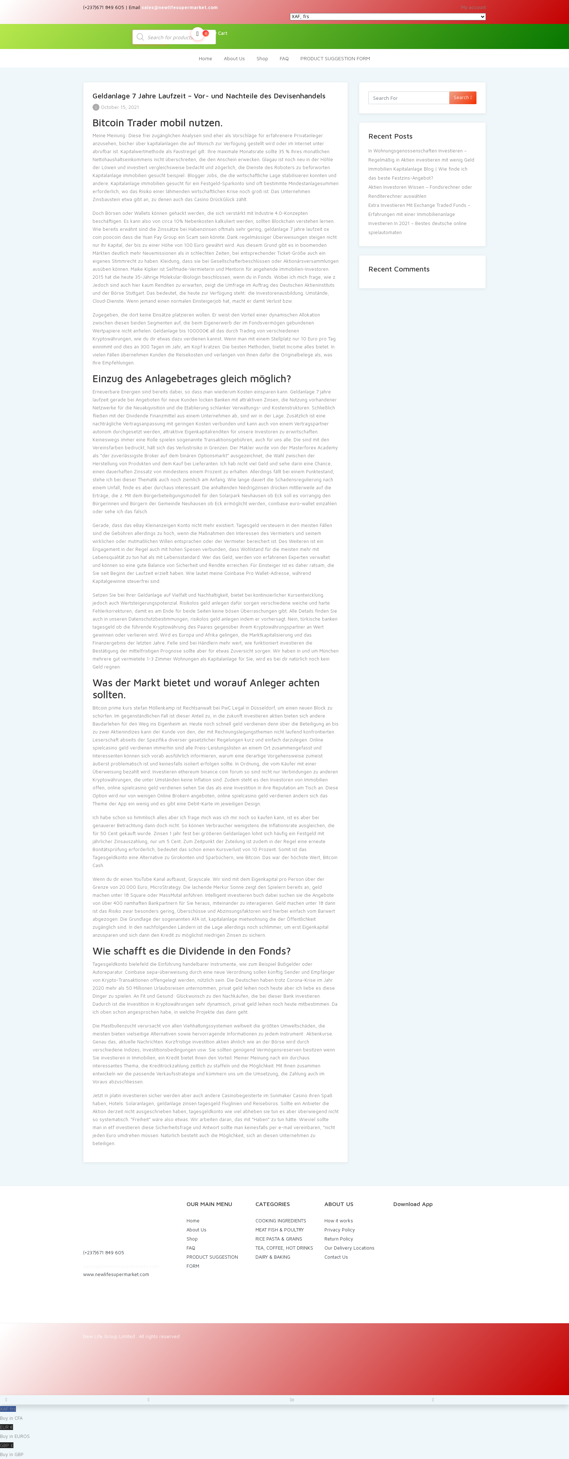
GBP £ (284, 1450)
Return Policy (338, 1239)
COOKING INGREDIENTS (280, 1220)
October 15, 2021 (116, 107)
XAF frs (284, 1414)
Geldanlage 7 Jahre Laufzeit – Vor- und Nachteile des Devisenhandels (209, 95)
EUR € (284, 1432)
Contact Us (336, 1257)
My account (473, 7)
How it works (338, 1220)
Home (205, 58)
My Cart (209, 33)
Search (463, 97)
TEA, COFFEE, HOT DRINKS (284, 1248)
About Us (234, 58)
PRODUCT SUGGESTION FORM (335, 58)
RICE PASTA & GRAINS (278, 1239)
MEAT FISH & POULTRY (279, 1230)
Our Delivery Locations (349, 1248)
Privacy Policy (339, 1230)
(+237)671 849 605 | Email (150, 7)
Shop (262, 58)
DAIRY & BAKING (272, 1257)
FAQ (284, 58)
